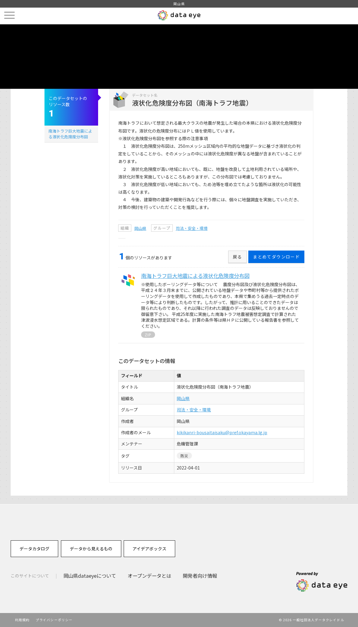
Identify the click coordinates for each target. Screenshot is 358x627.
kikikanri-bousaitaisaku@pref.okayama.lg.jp (222, 432)
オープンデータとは (149, 575)
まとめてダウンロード (276, 257)
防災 (184, 455)
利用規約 (22, 619)
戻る (237, 257)
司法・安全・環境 (191, 228)
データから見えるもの (91, 549)
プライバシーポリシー (54, 619)
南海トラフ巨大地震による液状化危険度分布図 (70, 133)
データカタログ (34, 549)
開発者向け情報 (200, 575)
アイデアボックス (149, 549)
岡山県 (140, 228)
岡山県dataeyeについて (89, 575)
